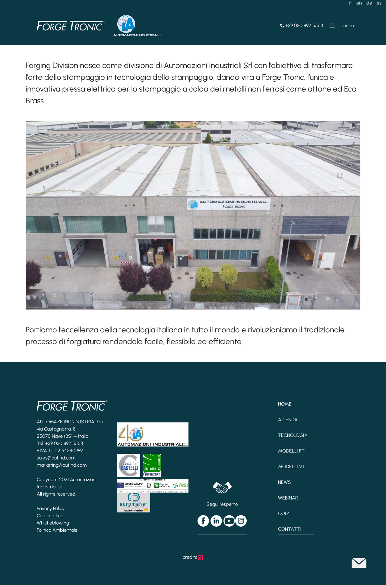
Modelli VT (291, 466)
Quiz (283, 513)
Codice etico (50, 515)
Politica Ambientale (57, 530)
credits (193, 557)
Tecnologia (293, 435)
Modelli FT (291, 451)
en (359, 3)
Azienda (288, 419)
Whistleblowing (53, 523)
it (350, 3)
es (379, 3)
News (284, 482)
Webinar (288, 498)
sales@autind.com (56, 458)
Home (285, 404)
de (369, 3)
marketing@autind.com (62, 465)
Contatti (289, 529)
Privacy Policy (51, 508)
